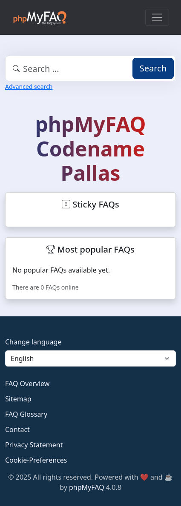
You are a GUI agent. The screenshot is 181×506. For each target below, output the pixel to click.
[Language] (90, 358)
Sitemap (18, 399)
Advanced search (28, 86)
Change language (33, 342)
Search (153, 68)
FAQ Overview (27, 383)
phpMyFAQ (86, 487)
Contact (17, 429)
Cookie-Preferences (36, 460)
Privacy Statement (34, 444)
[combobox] (90, 68)
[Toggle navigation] (157, 17)
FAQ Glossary (26, 414)
